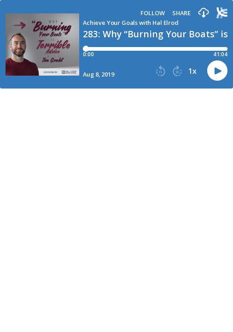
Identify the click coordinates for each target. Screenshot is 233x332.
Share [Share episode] (181, 13)
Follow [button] (152, 13)
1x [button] (192, 71)
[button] (203, 13)
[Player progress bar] (155, 49)
